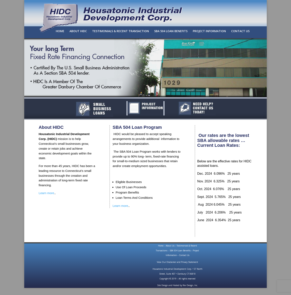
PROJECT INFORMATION (209, 31)
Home (160, 245)
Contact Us (184, 255)
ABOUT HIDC (78, 31)
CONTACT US (240, 31)
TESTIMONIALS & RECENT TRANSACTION (120, 31)
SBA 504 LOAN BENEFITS (171, 31)
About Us (170, 245)
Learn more (46, 193)
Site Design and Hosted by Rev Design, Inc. (177, 285)
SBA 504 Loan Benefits (180, 250)
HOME (60, 31)
